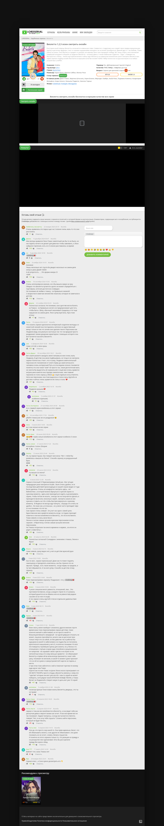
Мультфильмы (63, 32)
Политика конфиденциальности (49, 821)
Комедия (64, 84)
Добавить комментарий (98, 254)
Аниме (75, 32)
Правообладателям (29, 821)
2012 (57, 68)
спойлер (30, 255)
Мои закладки (86, 32)
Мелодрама (72, 84)
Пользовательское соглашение (74, 821)
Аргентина (56, 70)
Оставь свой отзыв (31, 214)
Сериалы (51, 32)
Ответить (39, 234)
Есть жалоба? (135, 148)
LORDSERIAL (26, 38)
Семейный (56, 84)
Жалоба (63, 227)
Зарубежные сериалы (38, 38)
